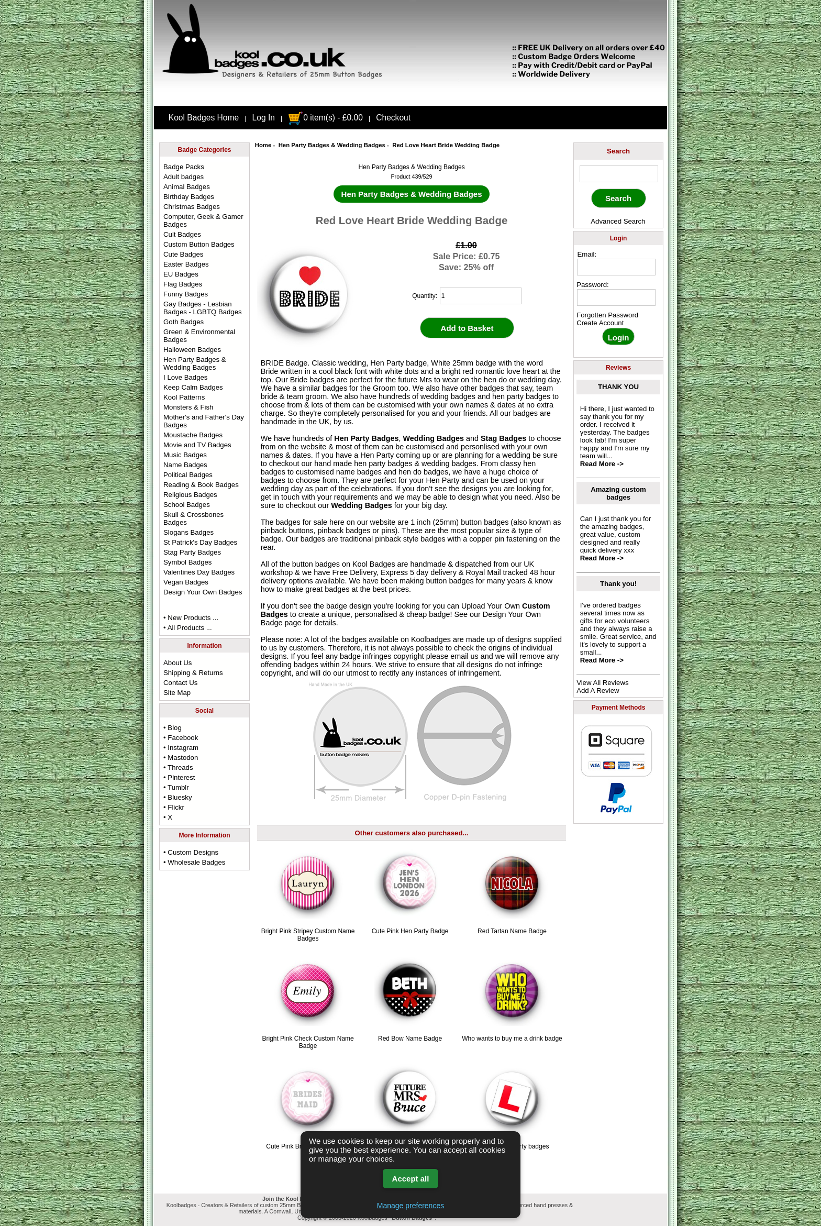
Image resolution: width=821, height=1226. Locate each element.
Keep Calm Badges (193, 387)
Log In (263, 117)
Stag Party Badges (192, 552)
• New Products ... (190, 618)
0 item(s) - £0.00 (325, 117)
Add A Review (597, 690)
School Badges (186, 505)
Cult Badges (182, 234)
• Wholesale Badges (194, 862)
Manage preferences (410, 1205)
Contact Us (180, 683)
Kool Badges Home (204, 117)
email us (464, 656)
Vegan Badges (185, 582)
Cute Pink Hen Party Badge (410, 931)
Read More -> (602, 464)
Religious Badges (190, 495)
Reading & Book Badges (201, 485)
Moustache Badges (193, 435)
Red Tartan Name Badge (512, 931)
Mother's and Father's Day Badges (203, 421)
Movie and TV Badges (197, 445)
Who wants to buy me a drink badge (512, 1038)
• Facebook (180, 738)
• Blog (172, 728)
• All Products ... (187, 628)
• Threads (178, 767)
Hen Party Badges (366, 438)
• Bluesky (177, 797)
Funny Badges (185, 294)
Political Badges (188, 475)
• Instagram (180, 748)
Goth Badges (183, 322)
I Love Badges (185, 377)
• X (167, 817)
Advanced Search (618, 221)
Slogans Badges (188, 532)
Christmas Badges (191, 207)
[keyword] (619, 173)
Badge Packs (183, 167)
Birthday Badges (188, 197)
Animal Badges (186, 187)
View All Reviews (602, 683)
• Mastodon (180, 757)
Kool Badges (373, 564)
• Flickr (173, 807)
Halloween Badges (192, 350)
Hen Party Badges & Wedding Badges (332, 145)
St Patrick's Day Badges (200, 542)
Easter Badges (186, 264)
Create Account (600, 323)
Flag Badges (182, 284)
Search (618, 151)
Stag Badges (503, 438)
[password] (616, 297)
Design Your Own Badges (202, 592)
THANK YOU (618, 387)
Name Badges (185, 465)
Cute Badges (183, 254)
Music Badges (185, 455)
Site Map (177, 693)
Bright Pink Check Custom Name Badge (307, 1042)
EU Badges (180, 274)
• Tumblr (176, 787)
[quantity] (481, 296)
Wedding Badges (433, 438)
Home (263, 145)
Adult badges (183, 177)
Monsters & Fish (188, 407)
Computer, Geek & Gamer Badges (203, 220)
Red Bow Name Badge (410, 1038)
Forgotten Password (607, 315)
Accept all (410, 1178)
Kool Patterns (184, 397)
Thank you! (618, 584)
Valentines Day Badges (199, 572)
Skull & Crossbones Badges (193, 518)
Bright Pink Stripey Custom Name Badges (308, 934)
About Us (177, 663)
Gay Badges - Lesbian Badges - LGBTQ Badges (202, 308)
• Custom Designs (190, 852)
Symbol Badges (187, 562)
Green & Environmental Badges (199, 336)
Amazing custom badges (618, 493)
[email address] (616, 267)
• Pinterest (179, 777)
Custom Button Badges (199, 244)
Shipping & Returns (193, 673)
